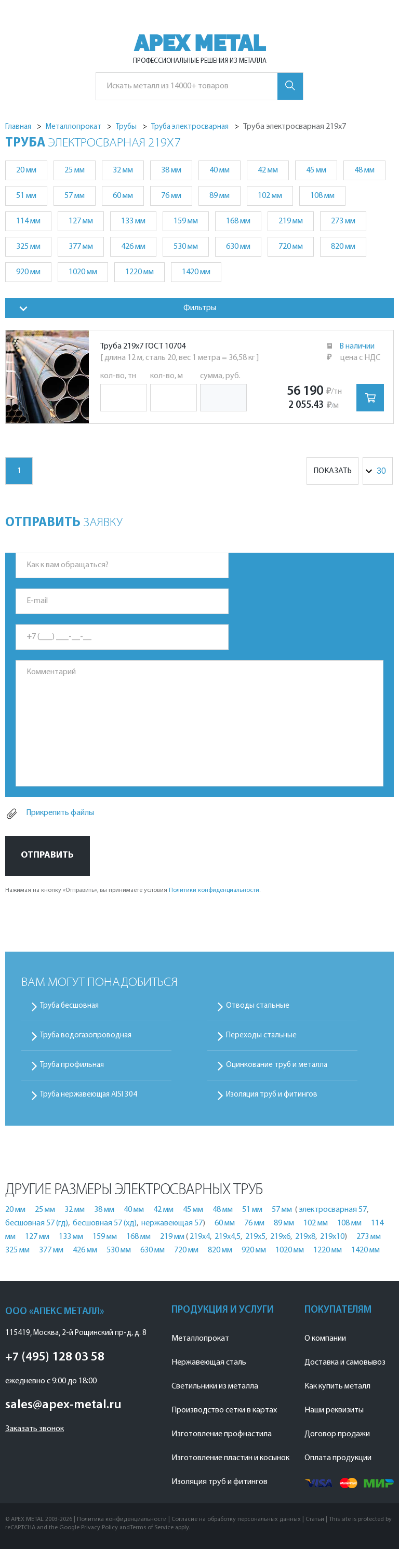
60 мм (123, 196)
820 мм (343, 247)
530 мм (186, 247)
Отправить (47, 855)
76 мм (171, 196)
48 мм (364, 170)
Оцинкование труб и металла (276, 1065)
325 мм (28, 247)
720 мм (290, 247)
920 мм (28, 272)
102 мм (270, 196)
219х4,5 (228, 1237)
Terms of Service (152, 1528)
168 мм (238, 221)
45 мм (316, 170)
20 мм (26, 170)
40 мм (219, 170)
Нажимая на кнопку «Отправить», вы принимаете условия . (132, 890)
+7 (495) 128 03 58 (54, 1357)
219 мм (290, 221)
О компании (325, 1338)
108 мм (322, 196)
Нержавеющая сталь (208, 1362)
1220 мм (139, 272)
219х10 (332, 1237)
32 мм (123, 170)
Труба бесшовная (69, 1006)
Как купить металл (337, 1386)
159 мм (186, 221)
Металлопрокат (200, 1338)
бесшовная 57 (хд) (105, 1223)
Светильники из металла (214, 1386)
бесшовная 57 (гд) (36, 1223)
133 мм (133, 221)
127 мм (81, 221)
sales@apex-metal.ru (63, 1405)
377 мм (81, 247)
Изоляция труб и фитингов (271, 1095)
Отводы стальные (257, 1006)
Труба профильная (72, 1065)
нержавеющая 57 (172, 1223)
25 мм (74, 170)
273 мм (343, 221)
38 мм (171, 170)
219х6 (280, 1237)
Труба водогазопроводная (85, 1035)
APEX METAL (199, 43)
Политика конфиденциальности (122, 1519)
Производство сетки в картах (224, 1410)
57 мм (74, 196)
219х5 (255, 1237)
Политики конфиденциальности (214, 890)
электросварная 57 (333, 1210)
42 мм (268, 170)
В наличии (357, 346)
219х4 (200, 1237)
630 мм (238, 247)
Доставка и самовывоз (344, 1362)
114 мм (28, 221)
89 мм (219, 196)
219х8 (305, 1237)
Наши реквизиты (334, 1410)
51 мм (26, 196)
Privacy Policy (99, 1528)
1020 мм (83, 272)
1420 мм (196, 272)
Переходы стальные (261, 1035)
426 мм (133, 247)
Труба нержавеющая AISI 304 (88, 1095)
